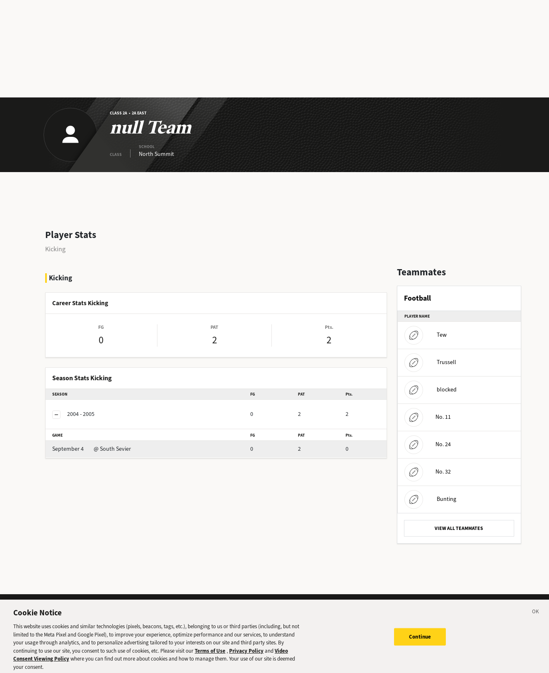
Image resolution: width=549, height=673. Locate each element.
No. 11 (427, 417)
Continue (420, 640)
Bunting (430, 499)
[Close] (536, 616)
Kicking (55, 249)
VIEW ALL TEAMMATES (459, 528)
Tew (425, 335)
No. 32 (427, 472)
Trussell (430, 362)
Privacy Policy (246, 654)
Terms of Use (210, 654)
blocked (430, 390)
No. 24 (427, 444)
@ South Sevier (91, 449)
